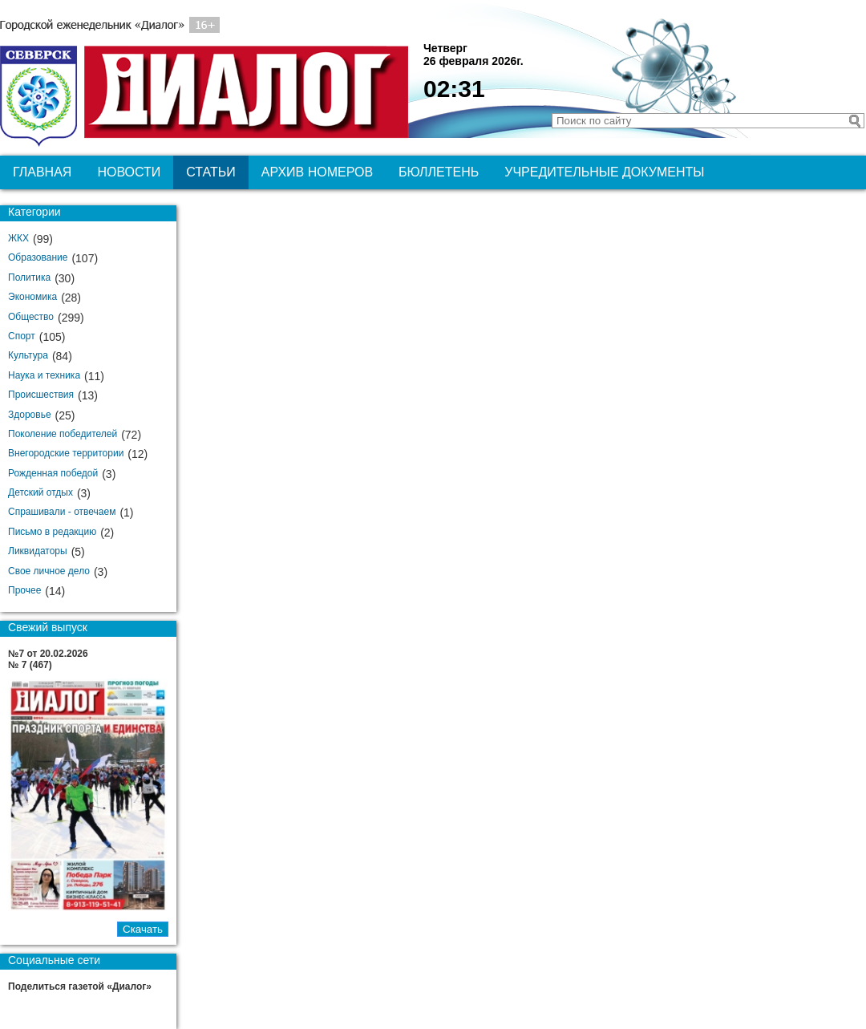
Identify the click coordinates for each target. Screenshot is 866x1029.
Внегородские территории (65, 453)
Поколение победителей (62, 434)
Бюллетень (439, 172)
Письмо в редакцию (52, 531)
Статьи (210, 172)
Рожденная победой (53, 473)
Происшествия (41, 394)
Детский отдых (40, 492)
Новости (128, 172)
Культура (28, 355)
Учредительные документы (604, 172)
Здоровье (29, 414)
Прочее (24, 590)
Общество (31, 316)
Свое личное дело (49, 571)
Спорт (21, 336)
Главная (42, 172)
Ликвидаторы (37, 551)
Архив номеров (317, 172)
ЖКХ (18, 238)
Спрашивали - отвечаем (61, 511)
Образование (37, 257)
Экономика (32, 296)
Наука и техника (44, 375)
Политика (29, 277)
